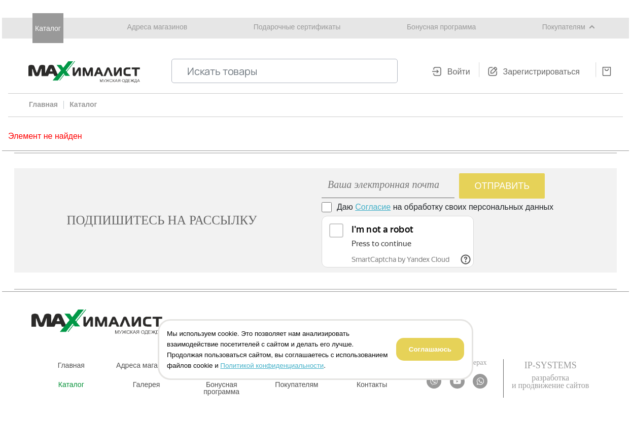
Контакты (372, 384)
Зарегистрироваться (541, 71)
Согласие (373, 207)
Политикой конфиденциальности (272, 365)
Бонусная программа (441, 27)
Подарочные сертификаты (297, 27)
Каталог (48, 28)
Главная (71, 365)
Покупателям (563, 27)
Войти (458, 71)
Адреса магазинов (157, 27)
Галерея (146, 384)
